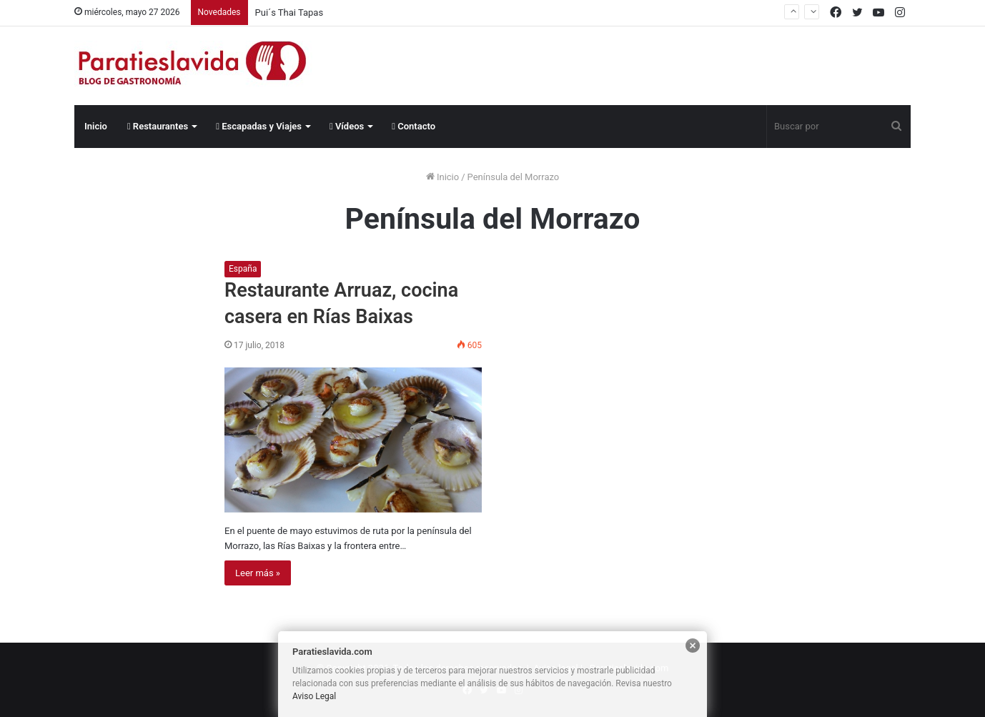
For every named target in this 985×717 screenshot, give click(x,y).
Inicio (95, 126)
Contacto (413, 126)
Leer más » (257, 573)
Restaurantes (157, 126)
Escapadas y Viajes (259, 126)
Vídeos (347, 126)
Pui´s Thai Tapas (289, 12)
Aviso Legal (314, 696)
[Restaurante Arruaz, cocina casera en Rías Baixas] (353, 440)
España (243, 269)
